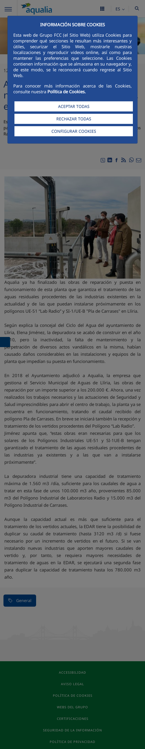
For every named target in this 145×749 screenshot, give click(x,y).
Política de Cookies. (66, 91)
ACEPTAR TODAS (74, 106)
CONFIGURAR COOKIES (73, 131)
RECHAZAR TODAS (73, 119)
